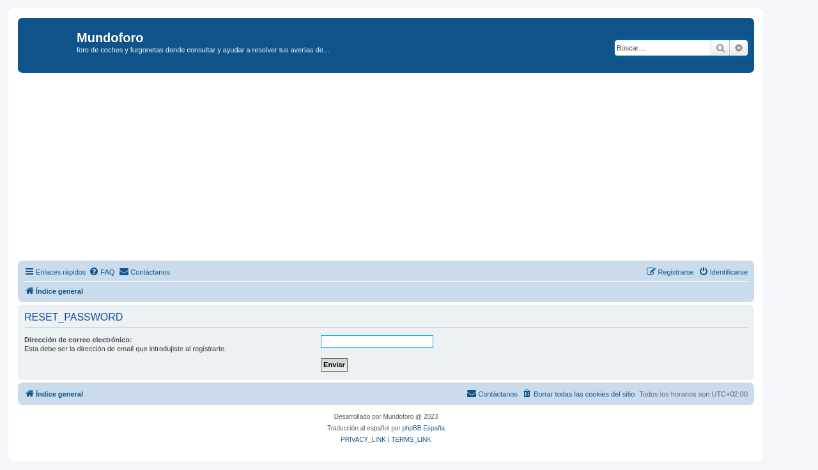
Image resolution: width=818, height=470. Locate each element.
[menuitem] (101, 272)
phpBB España (423, 428)
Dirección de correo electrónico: (78, 340)
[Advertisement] (401, 168)
